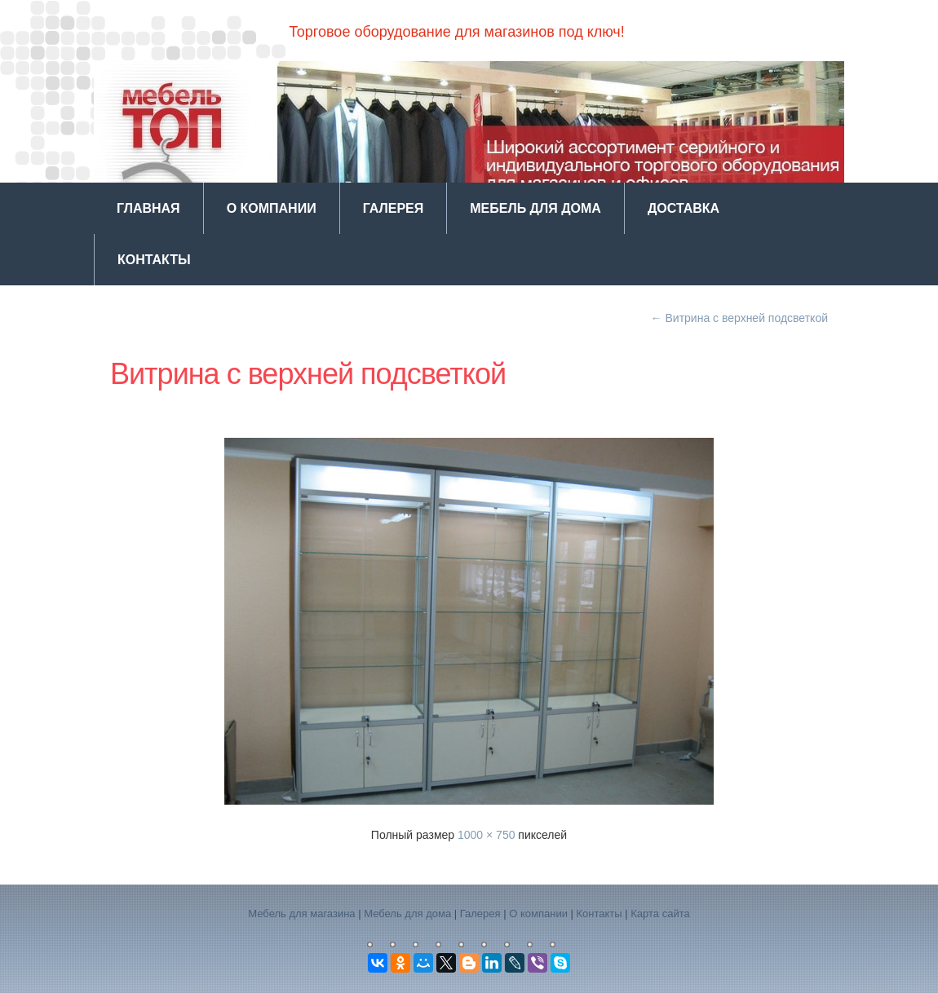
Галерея (393, 208)
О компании (271, 208)
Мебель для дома (535, 208)
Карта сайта (659, 913)
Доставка (683, 208)
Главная (148, 208)
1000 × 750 (486, 834)
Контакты (154, 260)
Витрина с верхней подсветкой (739, 317)
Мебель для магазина (301, 913)
